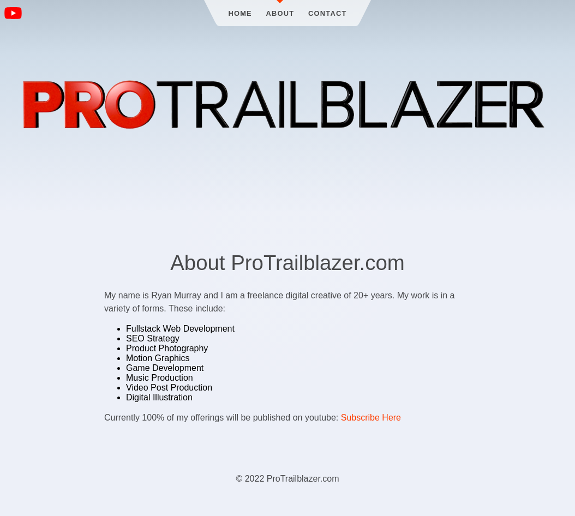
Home (240, 13)
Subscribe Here (371, 417)
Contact (327, 13)
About (280, 13)
